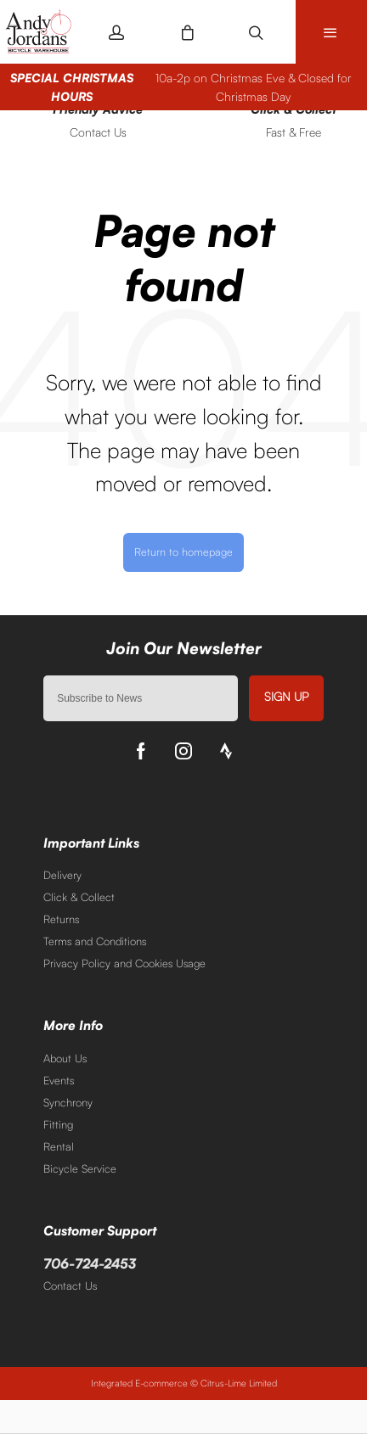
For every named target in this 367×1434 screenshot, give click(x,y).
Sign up (286, 696)
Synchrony (68, 1102)
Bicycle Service (79, 1168)
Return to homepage (183, 551)
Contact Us (70, 1285)
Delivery (62, 875)
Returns (61, 919)
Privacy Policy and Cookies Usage (124, 963)
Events (58, 1080)
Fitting (58, 1124)
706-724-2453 (89, 1263)
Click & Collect (79, 897)
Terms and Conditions (94, 941)
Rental (58, 1146)
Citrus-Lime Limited (238, 1383)
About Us (65, 1058)
